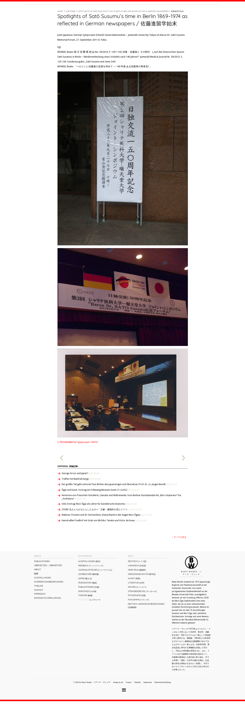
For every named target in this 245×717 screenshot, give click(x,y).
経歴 (169, 11)
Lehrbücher (88, 590)
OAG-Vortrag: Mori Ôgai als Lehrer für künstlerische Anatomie (99, 519)
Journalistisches (95, 585)
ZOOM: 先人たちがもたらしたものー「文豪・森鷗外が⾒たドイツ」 (101, 525)
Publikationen (42, 577)
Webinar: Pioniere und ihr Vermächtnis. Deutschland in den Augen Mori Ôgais (107, 530)
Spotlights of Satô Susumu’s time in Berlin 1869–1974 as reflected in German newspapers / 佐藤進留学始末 (131, 27)
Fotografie (137, 611)
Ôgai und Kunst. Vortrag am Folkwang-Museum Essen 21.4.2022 (100, 505)
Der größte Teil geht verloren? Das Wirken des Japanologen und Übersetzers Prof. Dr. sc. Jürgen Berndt (119, 500)
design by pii (118, 698)
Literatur (136, 598)
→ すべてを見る (178, 553)
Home (60, 27)
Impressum (39, 609)
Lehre (85, 594)
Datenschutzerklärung (47, 613)
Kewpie (137, 603)
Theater (85, 611)
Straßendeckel (142, 607)
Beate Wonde (48, 12)
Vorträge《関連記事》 (68, 482)
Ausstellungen (42, 593)
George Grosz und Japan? (81, 489)
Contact (192, 11)
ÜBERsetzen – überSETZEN (48, 581)
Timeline (179, 11)
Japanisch (137, 581)
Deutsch (137, 577)
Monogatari (87, 598)
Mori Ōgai (137, 585)
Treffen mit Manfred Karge (81, 494)
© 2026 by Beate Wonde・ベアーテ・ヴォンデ (91, 698)
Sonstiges (87, 607)
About (160, 11)
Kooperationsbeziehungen (48, 597)
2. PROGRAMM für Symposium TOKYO (77, 458)
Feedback (90, 581)
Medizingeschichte (142, 590)
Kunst (134, 594)
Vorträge (71, 27)
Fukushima (138, 615)
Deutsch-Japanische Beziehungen (146, 621)
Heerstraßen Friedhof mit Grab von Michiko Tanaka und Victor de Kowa (104, 536)
